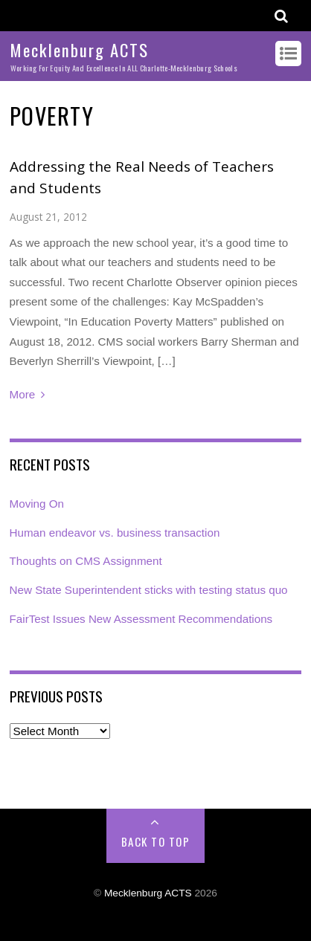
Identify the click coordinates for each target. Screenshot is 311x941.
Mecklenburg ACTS (148, 893)
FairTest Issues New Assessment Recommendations (141, 618)
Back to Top (155, 841)
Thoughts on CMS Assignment (86, 560)
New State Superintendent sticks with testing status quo (149, 589)
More (23, 394)
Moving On (37, 503)
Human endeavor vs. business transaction (115, 532)
